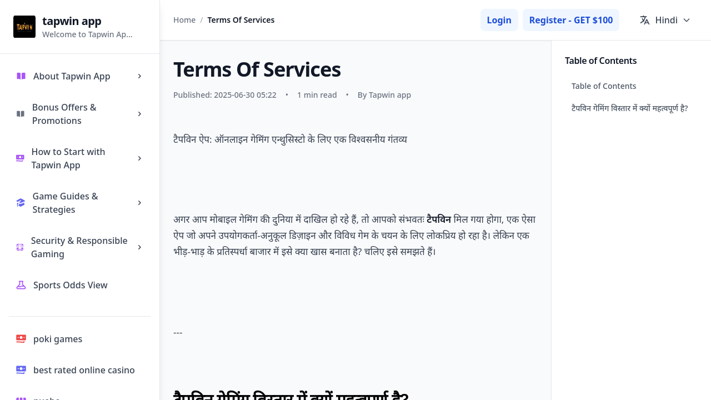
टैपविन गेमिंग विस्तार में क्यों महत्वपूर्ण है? (630, 108)
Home (184, 19)
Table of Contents (604, 86)
